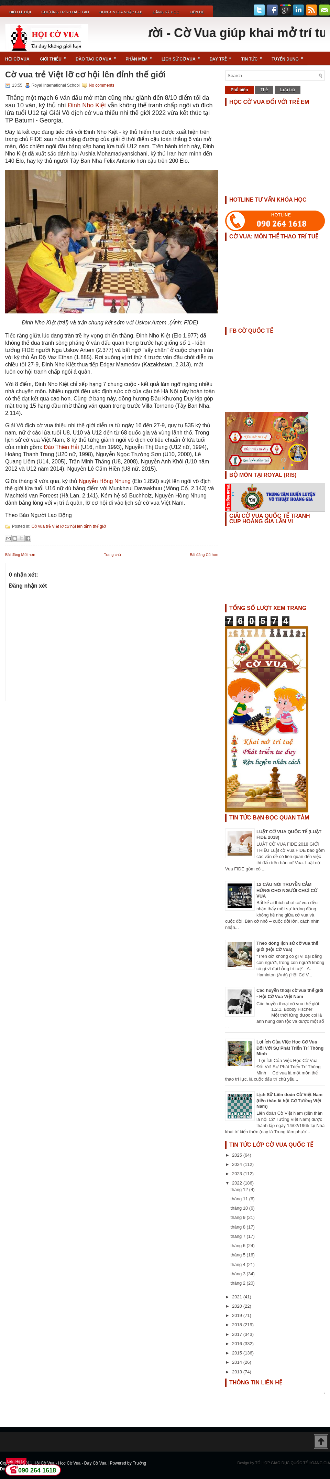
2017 (237, 1334)
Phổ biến (239, 89)
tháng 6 (239, 1245)
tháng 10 (240, 1208)
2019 (237, 1315)
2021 (237, 1296)
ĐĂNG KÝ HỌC (166, 12)
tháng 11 (240, 1198)
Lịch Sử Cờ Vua (183, 57)
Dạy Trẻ (223, 57)
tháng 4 (239, 1264)
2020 (237, 1306)
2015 (237, 1352)
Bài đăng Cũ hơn (204, 555)
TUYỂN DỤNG (290, 57)
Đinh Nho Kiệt (87, 105)
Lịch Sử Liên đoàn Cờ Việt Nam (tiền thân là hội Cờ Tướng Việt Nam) (289, 1100)
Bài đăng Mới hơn (20, 555)
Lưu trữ (287, 89)
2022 (237, 1183)
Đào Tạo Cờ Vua (98, 57)
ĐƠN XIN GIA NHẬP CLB (120, 12)
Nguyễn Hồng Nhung (105, 481)
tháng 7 (239, 1236)
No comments (101, 85)
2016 (237, 1343)
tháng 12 (240, 1189)
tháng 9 (239, 1217)
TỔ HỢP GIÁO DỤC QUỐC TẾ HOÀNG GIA (292, 1463)
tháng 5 (239, 1254)
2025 (237, 1155)
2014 (237, 1362)
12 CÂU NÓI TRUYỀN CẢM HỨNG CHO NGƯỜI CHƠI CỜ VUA (286, 890)
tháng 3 (239, 1273)
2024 (237, 1164)
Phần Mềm (140, 57)
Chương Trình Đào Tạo (65, 12)
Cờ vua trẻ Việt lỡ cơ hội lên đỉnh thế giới (85, 75)
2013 (237, 1371)
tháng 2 (239, 1283)
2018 (237, 1324)
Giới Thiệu (55, 57)
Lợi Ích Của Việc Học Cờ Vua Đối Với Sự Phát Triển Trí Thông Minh (289, 1047)
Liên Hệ (197, 12)
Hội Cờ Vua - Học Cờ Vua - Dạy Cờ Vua (70, 1463)
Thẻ (264, 89)
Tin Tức (254, 57)
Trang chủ (112, 555)
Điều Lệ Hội (20, 12)
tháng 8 (239, 1227)
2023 (237, 1173)
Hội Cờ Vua (17, 59)
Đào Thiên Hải (61, 447)
